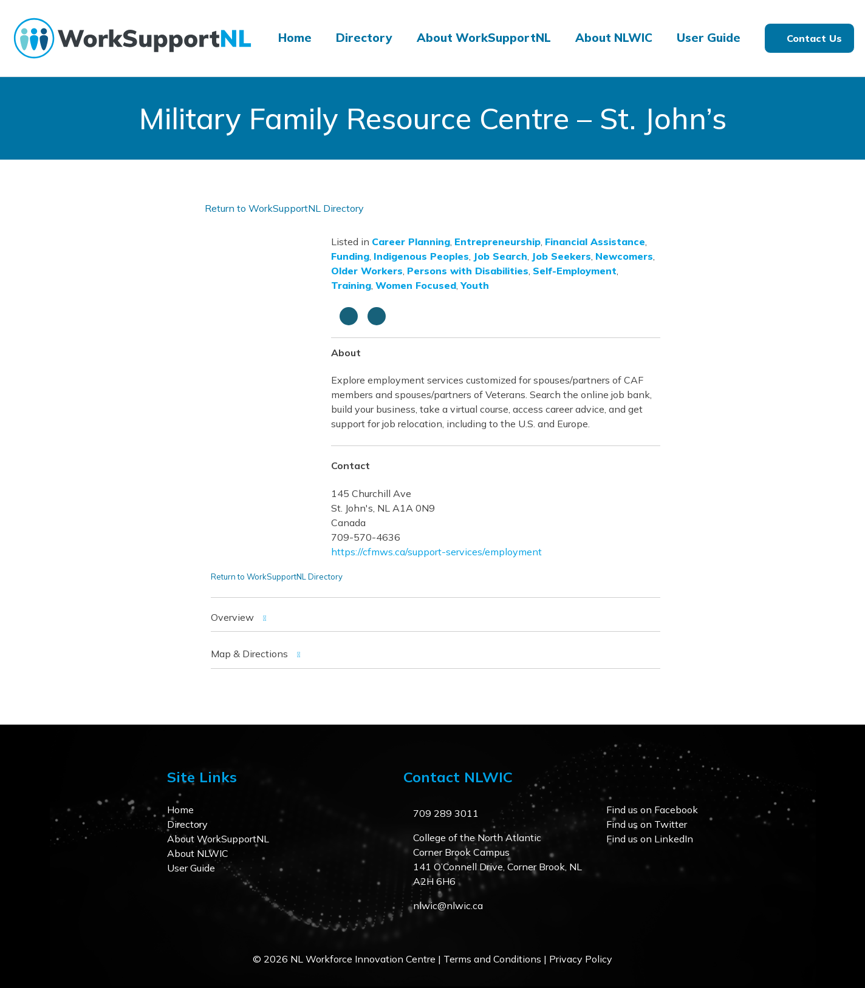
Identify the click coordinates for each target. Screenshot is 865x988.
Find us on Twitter (646, 824)
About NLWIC (613, 37)
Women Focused (415, 285)
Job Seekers (561, 256)
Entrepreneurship (497, 241)
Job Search (500, 256)
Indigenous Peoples (421, 256)
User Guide (708, 37)
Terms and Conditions (492, 959)
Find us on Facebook (652, 810)
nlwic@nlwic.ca (448, 905)
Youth (474, 285)
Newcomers (624, 256)
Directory (364, 37)
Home (295, 37)
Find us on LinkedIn (649, 839)
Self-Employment (575, 271)
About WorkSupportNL (484, 37)
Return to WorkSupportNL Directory (284, 208)
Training (351, 285)
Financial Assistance (595, 241)
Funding (350, 256)
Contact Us (814, 38)
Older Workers (367, 271)
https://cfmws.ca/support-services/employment (436, 552)
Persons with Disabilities (467, 271)
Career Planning (411, 241)
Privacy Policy (580, 959)
